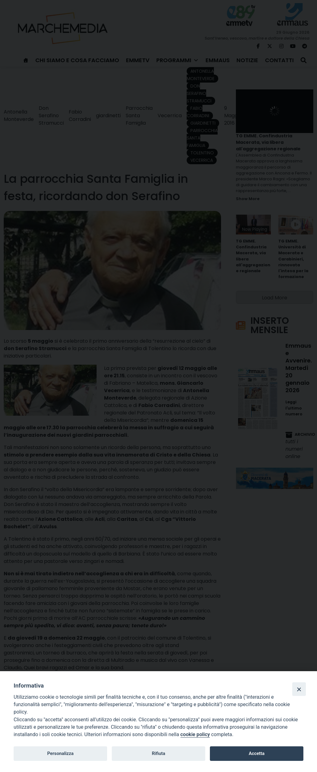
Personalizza (60, 753)
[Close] (299, 689)
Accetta (256, 753)
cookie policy (195, 734)
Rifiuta (158, 753)
